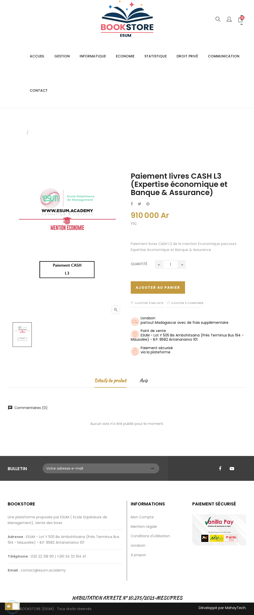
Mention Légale (144, 526)
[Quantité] (170, 264)
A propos (138, 554)
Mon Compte (142, 517)
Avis (143, 380)
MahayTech (235, 607)
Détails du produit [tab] (110, 380)
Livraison (138, 545)
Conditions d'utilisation (150, 535)
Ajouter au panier (158, 287)
